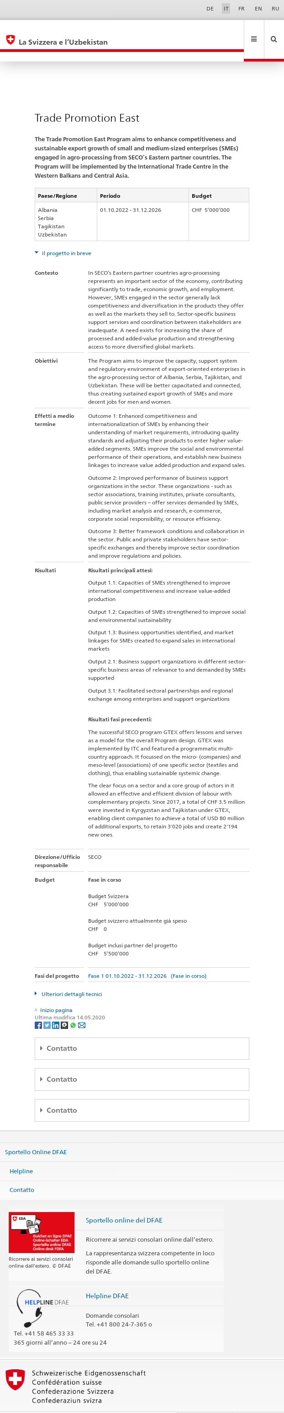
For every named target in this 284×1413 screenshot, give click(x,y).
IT (226, 8)
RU (275, 8)
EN (258, 8)
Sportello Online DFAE (36, 1132)
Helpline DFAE (107, 1276)
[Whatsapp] (73, 1005)
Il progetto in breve (66, 233)
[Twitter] (47, 1005)
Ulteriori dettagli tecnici (71, 974)
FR (241, 8)
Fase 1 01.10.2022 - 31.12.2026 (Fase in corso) (147, 956)
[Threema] (65, 1005)
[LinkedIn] (56, 1005)
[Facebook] (39, 1005)
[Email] (81, 1005)
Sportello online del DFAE (124, 1200)
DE (210, 8)
